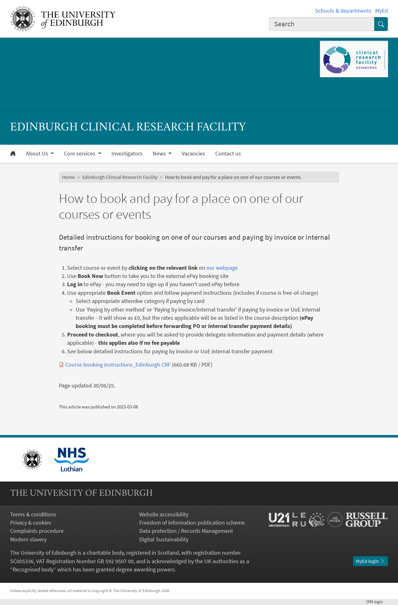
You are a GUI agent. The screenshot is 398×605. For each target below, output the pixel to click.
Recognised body (33, 569)
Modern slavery (28, 539)
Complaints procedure (37, 530)
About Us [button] (37, 153)
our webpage (222, 267)
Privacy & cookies (30, 522)
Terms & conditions (33, 514)
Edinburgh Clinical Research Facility (119, 177)
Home (68, 177)
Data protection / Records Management (186, 530)
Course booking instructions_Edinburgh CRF (118, 364)
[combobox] (322, 24)
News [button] (160, 153)
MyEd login (370, 561)
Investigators (126, 153)
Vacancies (193, 153)
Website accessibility (163, 514)
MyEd (381, 10)
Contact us (228, 153)
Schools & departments (343, 10)
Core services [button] (80, 153)
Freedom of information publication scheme (192, 522)
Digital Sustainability (163, 539)
